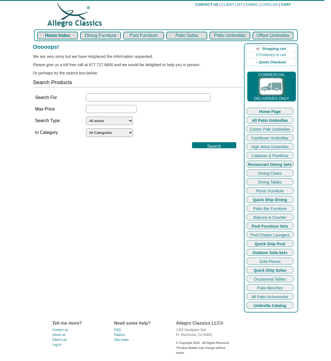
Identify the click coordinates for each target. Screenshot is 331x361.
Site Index (121, 340)
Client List (59, 340)
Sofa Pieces (270, 261)
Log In (56, 345)
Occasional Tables (270, 279)
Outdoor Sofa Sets (270, 252)
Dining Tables (270, 182)
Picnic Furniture (270, 191)
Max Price (45, 109)
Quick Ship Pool (270, 244)
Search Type (47, 120)
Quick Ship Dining (270, 200)
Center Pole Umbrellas (270, 129)
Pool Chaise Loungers (270, 235)
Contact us (60, 330)
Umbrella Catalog (270, 305)
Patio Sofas (186, 35)
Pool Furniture (144, 35)
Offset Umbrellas (273, 35)
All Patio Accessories (269, 297)
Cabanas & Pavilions (270, 155)
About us (58, 335)
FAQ (117, 330)
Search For (46, 97)
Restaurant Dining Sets (270, 164)
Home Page (270, 111)
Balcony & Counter (270, 217)
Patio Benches (270, 288)
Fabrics (119, 335)
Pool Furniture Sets (270, 226)
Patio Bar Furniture (270, 208)
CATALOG (269, 4)
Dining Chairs (270, 173)
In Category (46, 132)
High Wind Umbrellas (269, 147)
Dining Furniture (100, 35)
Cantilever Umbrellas (269, 138)
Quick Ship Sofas (270, 270)
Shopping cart (274, 49)
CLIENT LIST (232, 4)
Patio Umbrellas (230, 35)
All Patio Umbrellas (270, 120)
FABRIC (252, 4)
